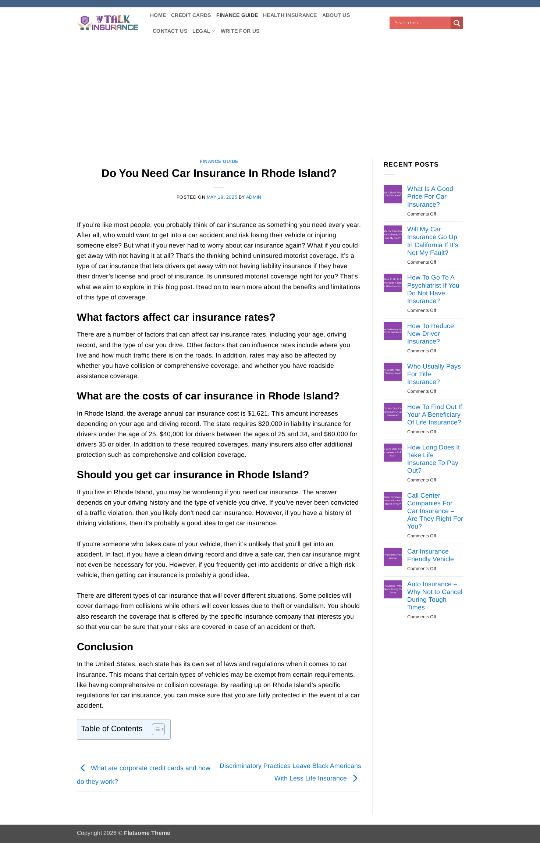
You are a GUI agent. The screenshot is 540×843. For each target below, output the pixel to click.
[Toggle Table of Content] (154, 729)
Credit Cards (191, 15)
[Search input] (422, 23)
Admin (254, 197)
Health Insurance (290, 15)
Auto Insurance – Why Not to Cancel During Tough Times (434, 595)
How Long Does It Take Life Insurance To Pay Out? (433, 459)
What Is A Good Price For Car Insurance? (430, 196)
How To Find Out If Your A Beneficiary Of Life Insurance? (434, 414)
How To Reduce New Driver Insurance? (430, 333)
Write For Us (240, 31)
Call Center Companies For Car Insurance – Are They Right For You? (435, 511)
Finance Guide (237, 15)
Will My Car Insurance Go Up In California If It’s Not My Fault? (432, 240)
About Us (336, 15)
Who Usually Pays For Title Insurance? (434, 374)
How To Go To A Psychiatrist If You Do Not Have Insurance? (433, 289)
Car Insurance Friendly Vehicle (430, 555)
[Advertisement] (270, 93)
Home (158, 15)
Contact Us (170, 31)
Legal (204, 30)
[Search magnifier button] (457, 23)
